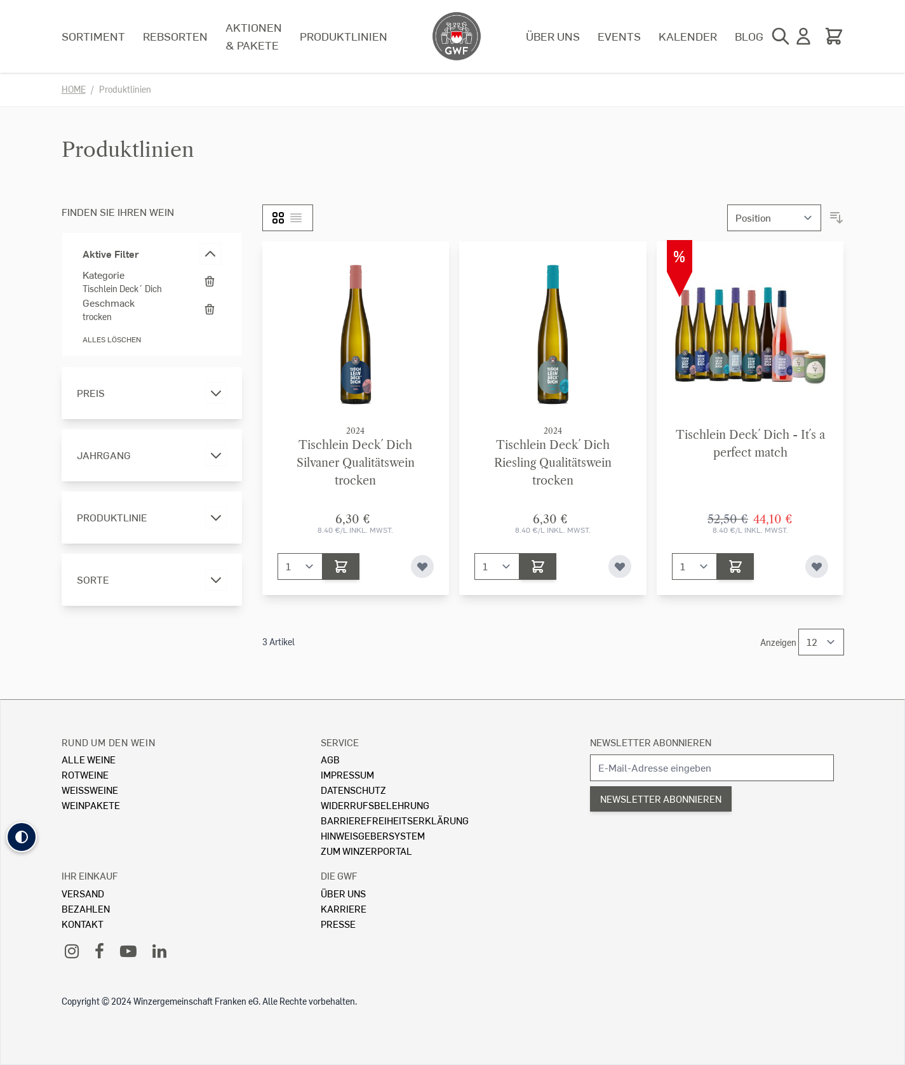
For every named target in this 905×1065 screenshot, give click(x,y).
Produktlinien (343, 36)
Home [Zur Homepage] (74, 89)
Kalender (688, 36)
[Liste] (296, 217)
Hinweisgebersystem (373, 835)
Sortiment (93, 36)
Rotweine (85, 774)
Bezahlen (86, 908)
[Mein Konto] (803, 36)
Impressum (347, 774)
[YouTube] (128, 950)
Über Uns (343, 893)
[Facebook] (99, 950)
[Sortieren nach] (774, 217)
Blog (749, 36)
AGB (330, 759)
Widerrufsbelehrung (375, 805)
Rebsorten (175, 36)
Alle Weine (89, 759)
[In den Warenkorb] (341, 566)
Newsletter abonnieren (650, 742)
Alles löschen (112, 339)
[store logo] (456, 36)
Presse (338, 923)
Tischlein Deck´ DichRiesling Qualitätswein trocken (553, 463)
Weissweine (90, 789)
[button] (21, 837)
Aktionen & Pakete (253, 36)
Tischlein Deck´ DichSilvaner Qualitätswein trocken (356, 463)
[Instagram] (72, 950)
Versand (83, 893)
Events (619, 36)
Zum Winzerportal (366, 850)
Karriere (343, 908)
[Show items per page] (821, 642)
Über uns (553, 36)
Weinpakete (91, 805)
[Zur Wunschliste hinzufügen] (422, 566)
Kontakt (83, 923)
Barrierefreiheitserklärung (395, 820)
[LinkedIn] (159, 950)
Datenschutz (353, 789)
